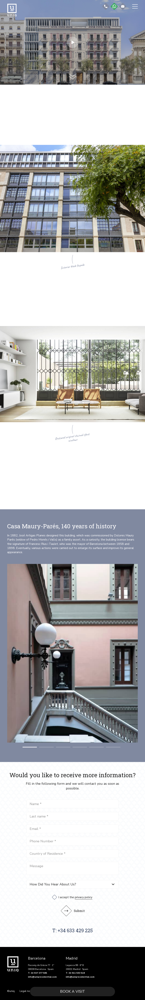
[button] (29, 747)
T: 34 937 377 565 (37, 972)
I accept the (75, 896)
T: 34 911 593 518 (75, 972)
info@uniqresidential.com (42, 976)
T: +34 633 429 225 (72, 930)
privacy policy (83, 896)
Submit (74, 910)
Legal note (26, 990)
